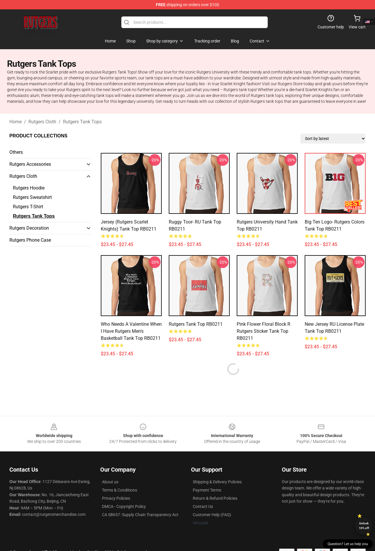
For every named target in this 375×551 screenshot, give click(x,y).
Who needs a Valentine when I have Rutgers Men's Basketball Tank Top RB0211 (131, 331)
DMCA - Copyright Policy (124, 492)
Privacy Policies (116, 484)
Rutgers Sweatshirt (32, 197)
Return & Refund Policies (215, 484)
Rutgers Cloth (42, 121)
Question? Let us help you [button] (348, 544)
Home (15, 121)
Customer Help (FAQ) (212, 500)
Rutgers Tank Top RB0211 (196, 324)
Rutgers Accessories (30, 164)
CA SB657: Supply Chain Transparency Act (140, 500)
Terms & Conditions (119, 476)
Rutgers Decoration (29, 228)
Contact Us (203, 492)
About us (110, 467)
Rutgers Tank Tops (82, 121)
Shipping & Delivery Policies (217, 467)
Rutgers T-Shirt (28, 206)
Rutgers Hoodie (29, 188)
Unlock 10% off (364, 526)
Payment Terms (207, 476)
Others (16, 152)
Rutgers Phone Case (30, 240)
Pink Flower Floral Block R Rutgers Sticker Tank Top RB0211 (263, 331)
